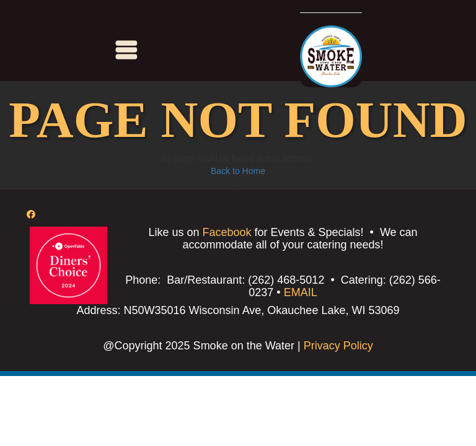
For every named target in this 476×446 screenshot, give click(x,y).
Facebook (226, 232)
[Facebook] (31, 214)
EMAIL (300, 292)
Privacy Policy (337, 345)
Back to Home (238, 171)
